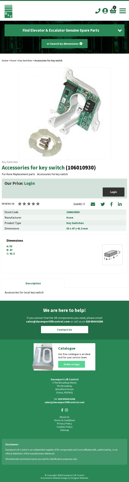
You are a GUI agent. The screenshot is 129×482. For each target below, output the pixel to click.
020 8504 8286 (94, 321)
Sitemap (64, 430)
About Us (64, 417)
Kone (14, 60)
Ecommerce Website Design (54, 478)
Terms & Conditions (64, 420)
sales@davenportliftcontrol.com (48, 321)
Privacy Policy (64, 423)
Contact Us (64, 329)
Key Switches (25, 60)
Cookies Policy (65, 426)
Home (5, 60)
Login (29, 183)
